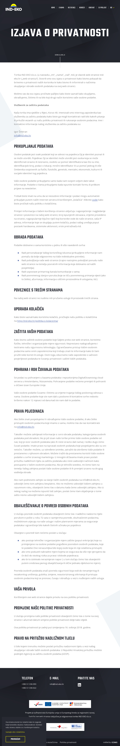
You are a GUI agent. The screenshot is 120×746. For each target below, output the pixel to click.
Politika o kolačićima (48, 742)
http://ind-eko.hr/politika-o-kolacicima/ (37, 320)
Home (53, 7)
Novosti (82, 7)
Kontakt (92, 7)
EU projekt (102, 7)
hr (111, 7)
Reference (72, 7)
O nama (61, 7)
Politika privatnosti (68, 742)
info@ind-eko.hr (22, 135)
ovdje (95, 199)
